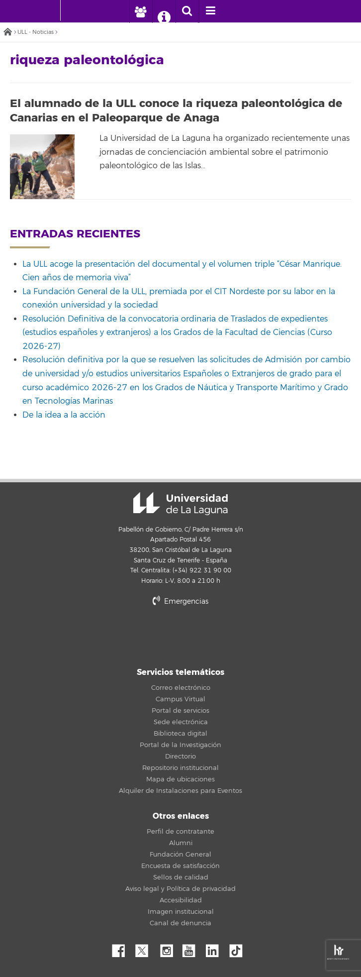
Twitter (145, 948)
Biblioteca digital (180, 734)
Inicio (7, 32)
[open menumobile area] (210, 11)
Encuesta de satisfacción (180, 866)
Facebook (122, 948)
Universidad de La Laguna (180, 503)
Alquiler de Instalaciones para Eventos (180, 791)
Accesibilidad (181, 900)
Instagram (169, 948)
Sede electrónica (181, 722)
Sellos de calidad (180, 877)
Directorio (180, 756)
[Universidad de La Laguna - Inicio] (51, 10)
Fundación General (180, 855)
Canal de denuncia (180, 923)
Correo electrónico (180, 688)
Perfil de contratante (180, 832)
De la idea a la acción (63, 415)
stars (180, 635)
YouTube (192, 948)
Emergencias (180, 601)
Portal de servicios (180, 711)
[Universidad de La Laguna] (75, 10)
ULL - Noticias (35, 32)
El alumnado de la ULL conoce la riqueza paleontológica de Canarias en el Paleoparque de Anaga (176, 111)
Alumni (180, 843)
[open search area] (187, 11)
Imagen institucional (181, 912)
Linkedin (215, 948)
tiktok (239, 948)
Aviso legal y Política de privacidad (180, 889)
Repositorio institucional (180, 768)
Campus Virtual (180, 699)
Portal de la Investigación (180, 745)
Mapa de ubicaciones (180, 779)
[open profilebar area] (140, 11)
